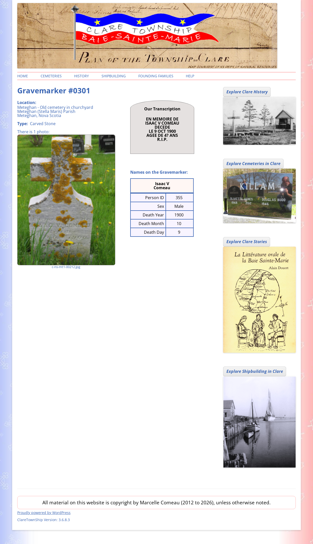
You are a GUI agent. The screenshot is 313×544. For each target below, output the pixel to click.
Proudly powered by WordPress (44, 512)
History (81, 75)
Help (190, 75)
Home (22, 75)
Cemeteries (51, 75)
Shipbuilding (114, 75)
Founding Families (155, 75)
